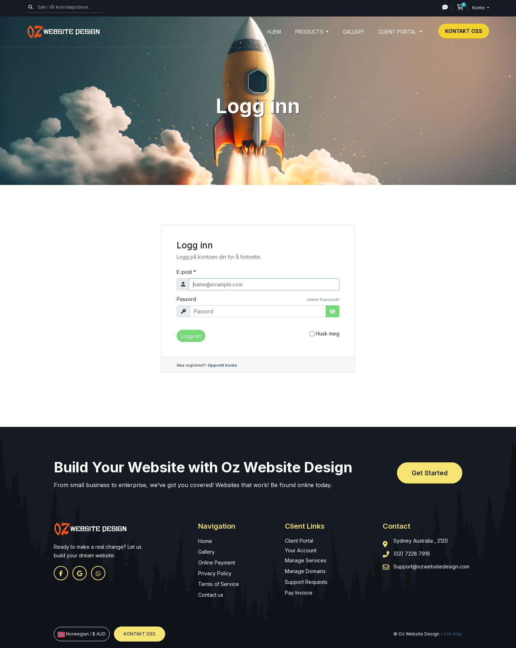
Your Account (300, 550)
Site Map (453, 634)
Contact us (210, 595)
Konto (479, 7)
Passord (186, 299)
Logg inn (191, 336)
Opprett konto (222, 365)
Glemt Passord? (323, 299)
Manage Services (305, 560)
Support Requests (306, 582)
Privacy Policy (214, 573)
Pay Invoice (298, 593)
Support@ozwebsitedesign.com (431, 566)
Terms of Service (218, 584)
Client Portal (398, 32)
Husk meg (327, 333)
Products (310, 32)
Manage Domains (305, 571)
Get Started (430, 473)
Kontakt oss (463, 31)
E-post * (186, 272)
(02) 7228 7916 (411, 554)
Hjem (274, 32)
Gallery (353, 32)
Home (205, 541)
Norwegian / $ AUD (82, 634)
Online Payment (216, 562)
